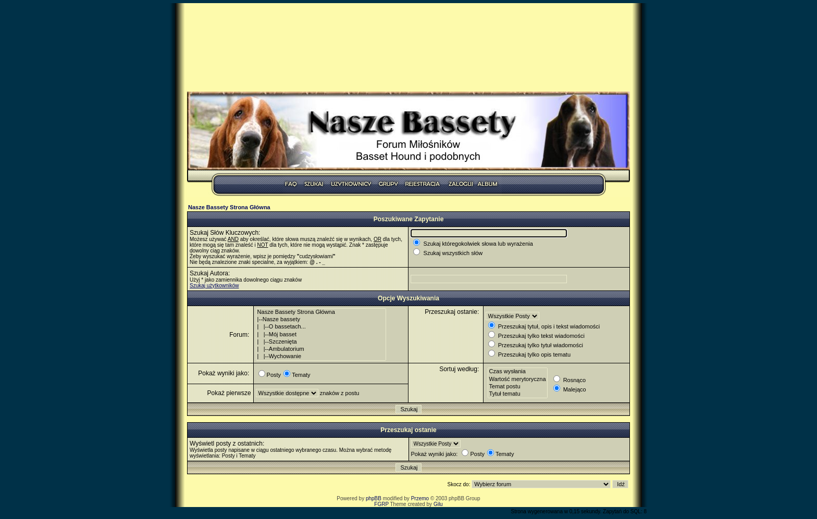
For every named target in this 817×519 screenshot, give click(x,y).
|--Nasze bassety (321, 319)
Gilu (438, 504)
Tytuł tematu (517, 394)
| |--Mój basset (321, 334)
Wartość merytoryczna (517, 379)
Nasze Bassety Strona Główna (229, 207)
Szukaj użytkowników (214, 285)
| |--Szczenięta (321, 342)
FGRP (381, 504)
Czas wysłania (517, 371)
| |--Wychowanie (321, 356)
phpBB (373, 498)
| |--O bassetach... (321, 327)
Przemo (420, 498)
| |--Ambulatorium (321, 349)
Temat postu (517, 386)
